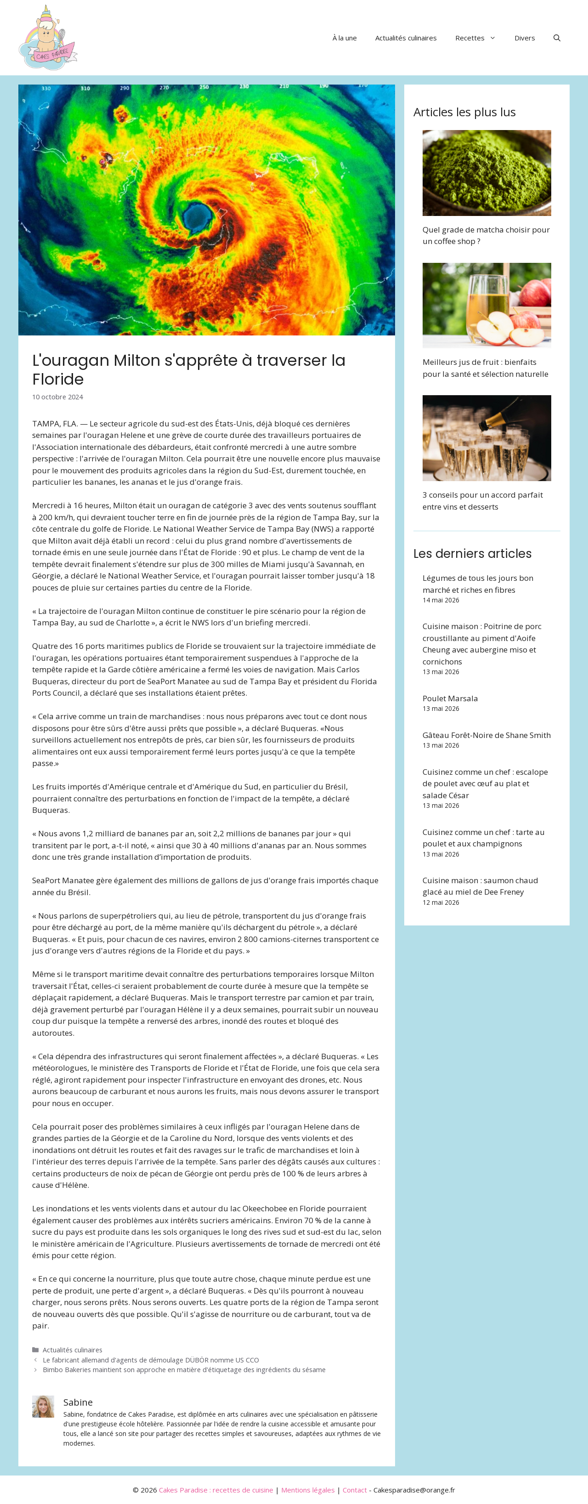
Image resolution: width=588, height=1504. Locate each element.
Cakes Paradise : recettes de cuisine (216, 1489)
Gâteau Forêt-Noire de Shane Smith (487, 735)
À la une (345, 37)
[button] (557, 37)
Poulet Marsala (450, 698)
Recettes (480, 37)
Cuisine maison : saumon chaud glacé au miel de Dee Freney (480, 886)
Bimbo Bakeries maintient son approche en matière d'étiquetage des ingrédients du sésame (184, 1369)
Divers (524, 37)
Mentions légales (308, 1489)
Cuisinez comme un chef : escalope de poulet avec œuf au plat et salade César (485, 783)
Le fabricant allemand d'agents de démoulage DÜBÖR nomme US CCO (151, 1360)
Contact (355, 1489)
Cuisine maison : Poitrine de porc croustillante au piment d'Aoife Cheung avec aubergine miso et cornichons (482, 644)
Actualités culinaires (406, 37)
